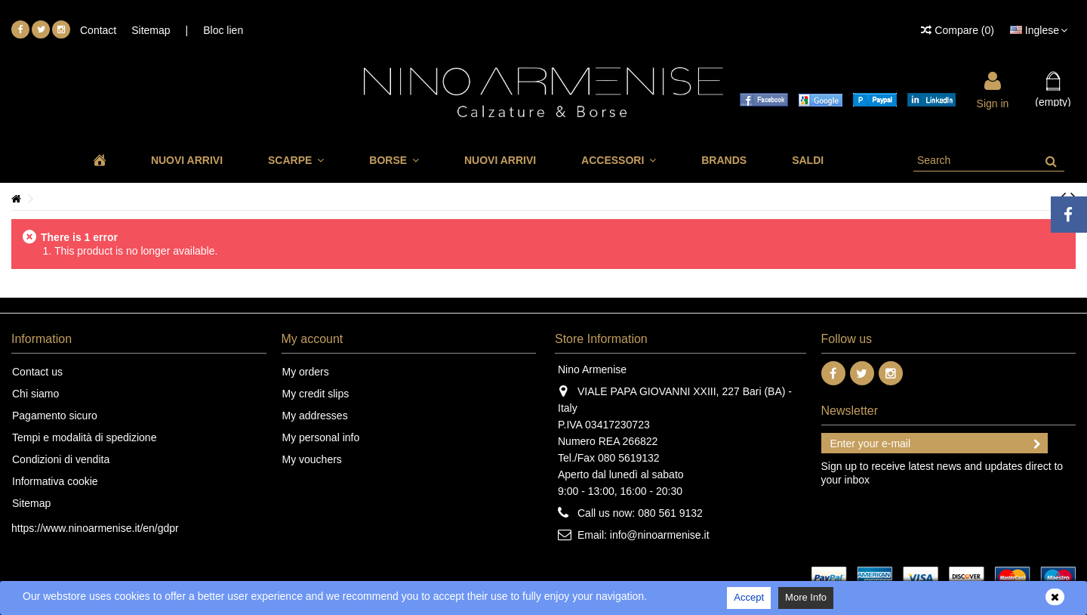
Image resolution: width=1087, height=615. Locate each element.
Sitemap (150, 30)
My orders (305, 372)
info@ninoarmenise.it (660, 535)
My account (312, 338)
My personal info (321, 437)
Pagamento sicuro (54, 415)
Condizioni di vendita (60, 459)
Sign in (993, 102)
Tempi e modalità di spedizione (84, 437)
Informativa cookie (55, 481)
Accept (749, 597)
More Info (806, 597)
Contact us (37, 372)
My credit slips (316, 394)
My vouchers (312, 459)
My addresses (315, 415)
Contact (98, 30)
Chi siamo (35, 394)
